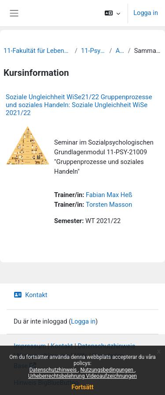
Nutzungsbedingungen (108, 370)
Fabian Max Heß (109, 195)
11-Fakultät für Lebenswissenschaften (37, 51)
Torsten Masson (109, 205)
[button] (112, 13)
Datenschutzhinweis (53, 370)
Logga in (145, 13)
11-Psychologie (93, 51)
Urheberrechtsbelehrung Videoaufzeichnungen (82, 376)
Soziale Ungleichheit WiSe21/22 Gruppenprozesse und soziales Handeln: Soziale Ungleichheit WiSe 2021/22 (79, 105)
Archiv (120, 51)
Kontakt (31, 295)
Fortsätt (83, 387)
